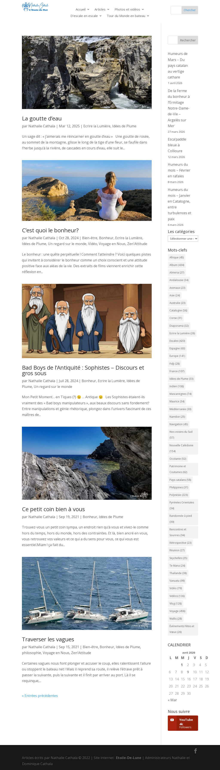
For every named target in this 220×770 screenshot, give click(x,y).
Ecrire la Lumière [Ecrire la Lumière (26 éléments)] (182, 333)
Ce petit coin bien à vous (53, 509)
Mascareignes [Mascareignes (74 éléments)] (180, 394)
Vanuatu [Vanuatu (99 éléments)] (177, 581)
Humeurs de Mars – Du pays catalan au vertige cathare (178, 65)
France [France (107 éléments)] (177, 371)
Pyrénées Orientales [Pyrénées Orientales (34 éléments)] (182, 505)
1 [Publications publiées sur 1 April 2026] (182, 664)
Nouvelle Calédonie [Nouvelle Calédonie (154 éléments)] (181, 448)
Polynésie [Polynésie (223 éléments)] (179, 495)
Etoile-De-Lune (128, 757)
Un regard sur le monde (67, 243)
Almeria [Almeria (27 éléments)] (177, 272)
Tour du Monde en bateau (126, 16)
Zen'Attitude (137, 243)
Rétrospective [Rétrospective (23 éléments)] (180, 543)
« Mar (172, 700)
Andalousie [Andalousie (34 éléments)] (179, 280)
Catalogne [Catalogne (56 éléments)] (178, 310)
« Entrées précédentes (40, 695)
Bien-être (89, 238)
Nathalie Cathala (41, 126)
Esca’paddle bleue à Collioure (177, 145)
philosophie (31, 652)
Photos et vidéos (127, 9)
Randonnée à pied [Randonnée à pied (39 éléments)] (181, 518)
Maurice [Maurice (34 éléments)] (177, 401)
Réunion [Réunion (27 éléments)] (177, 550)
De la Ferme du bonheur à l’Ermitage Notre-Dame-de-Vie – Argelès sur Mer (179, 108)
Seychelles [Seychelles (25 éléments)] (178, 558)
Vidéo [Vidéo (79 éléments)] (176, 588)
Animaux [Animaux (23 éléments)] (177, 288)
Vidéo (92, 243)
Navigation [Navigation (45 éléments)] (179, 424)
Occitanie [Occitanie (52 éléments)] (178, 459)
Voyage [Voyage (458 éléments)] (177, 611)
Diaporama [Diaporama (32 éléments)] (179, 326)
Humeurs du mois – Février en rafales (179, 170)
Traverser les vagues (48, 639)
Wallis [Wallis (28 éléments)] (176, 618)
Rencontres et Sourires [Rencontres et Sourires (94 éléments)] (178, 532)
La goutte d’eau (42, 118)
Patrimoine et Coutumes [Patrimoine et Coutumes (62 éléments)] (178, 469)
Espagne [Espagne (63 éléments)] (177, 348)
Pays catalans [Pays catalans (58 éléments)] (180, 480)
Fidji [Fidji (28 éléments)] (175, 363)
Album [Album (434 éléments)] (177, 265)
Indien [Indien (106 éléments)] (177, 386)
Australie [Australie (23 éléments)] (177, 303)
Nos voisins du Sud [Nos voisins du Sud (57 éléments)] (181, 434)
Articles (100, 9)
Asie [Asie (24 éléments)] (175, 295)
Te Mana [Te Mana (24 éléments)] (177, 565)
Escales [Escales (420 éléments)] (177, 341)
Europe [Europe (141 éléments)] (177, 356)
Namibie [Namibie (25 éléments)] (177, 417)
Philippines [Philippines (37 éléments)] (179, 487)
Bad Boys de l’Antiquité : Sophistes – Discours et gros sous (83, 370)
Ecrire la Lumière (96, 126)
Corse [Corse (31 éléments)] (176, 318)
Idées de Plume (124, 126)
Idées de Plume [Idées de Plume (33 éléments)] (181, 379)
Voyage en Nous (112, 243)
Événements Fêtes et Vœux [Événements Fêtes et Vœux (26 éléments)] (182, 629)
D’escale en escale (84, 16)
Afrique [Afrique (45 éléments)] (177, 257)
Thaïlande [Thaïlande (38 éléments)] (178, 573)
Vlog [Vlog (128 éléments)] (176, 603)
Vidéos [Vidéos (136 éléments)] (177, 596)
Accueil (81, 9)
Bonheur (106, 238)
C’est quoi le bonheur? (50, 230)
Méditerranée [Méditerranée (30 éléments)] (180, 409)
